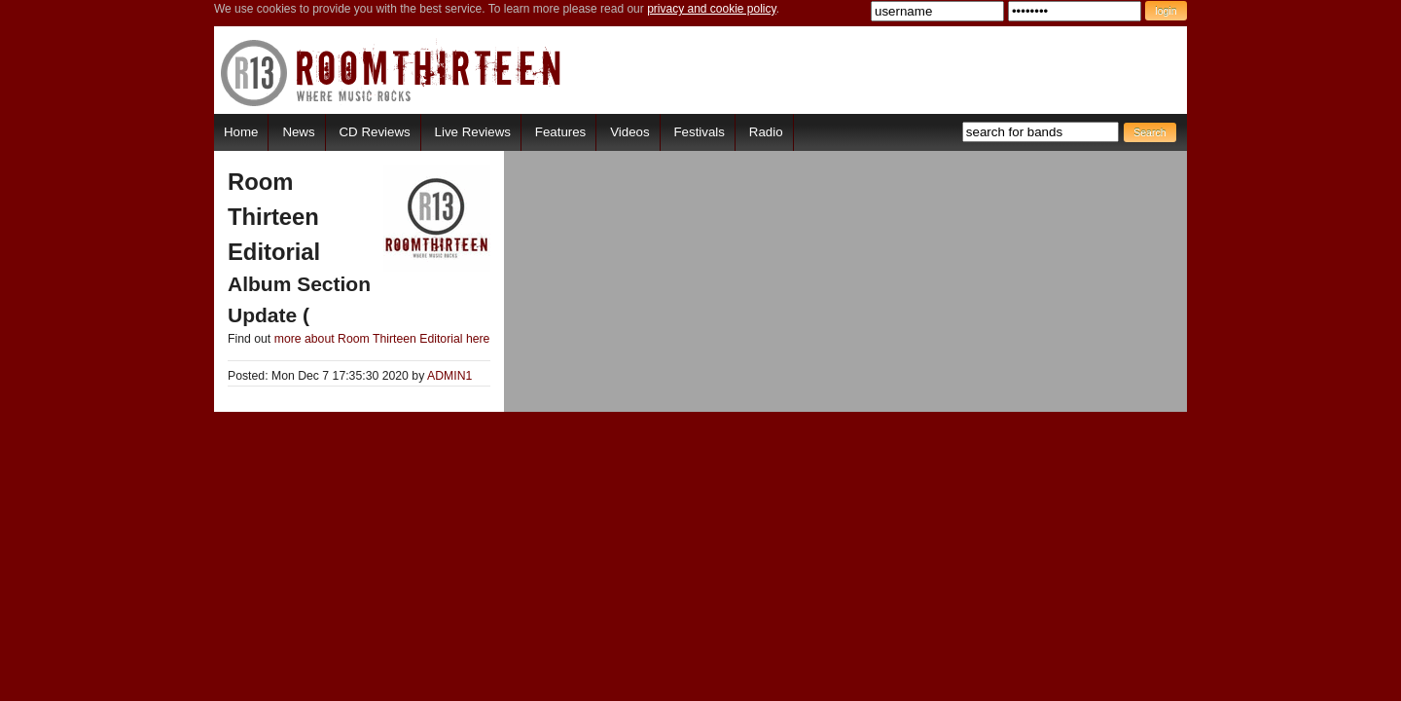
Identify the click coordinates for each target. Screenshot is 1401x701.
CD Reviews (375, 132)
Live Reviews (473, 132)
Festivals (698, 132)
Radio (766, 132)
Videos (629, 132)
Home (241, 132)
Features (560, 132)
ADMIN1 (449, 376)
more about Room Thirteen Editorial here (382, 339)
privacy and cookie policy (711, 9)
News (298, 132)
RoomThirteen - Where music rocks (391, 72)
